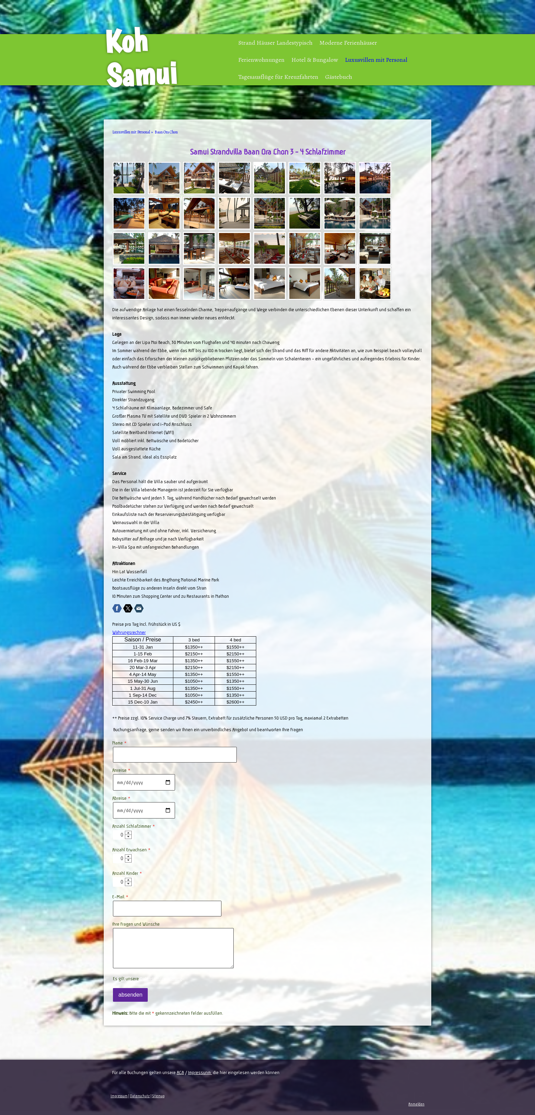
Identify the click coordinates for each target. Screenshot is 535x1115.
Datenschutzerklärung (161, 978)
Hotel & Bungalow (314, 60)
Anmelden (416, 1104)
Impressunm (200, 1072)
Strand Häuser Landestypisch (275, 43)
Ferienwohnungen (261, 60)
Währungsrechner (129, 632)
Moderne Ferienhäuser (348, 43)
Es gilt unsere (147, 978)
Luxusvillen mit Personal (376, 60)
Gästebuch (338, 77)
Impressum (119, 1096)
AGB (180, 1072)
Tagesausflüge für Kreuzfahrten (278, 77)
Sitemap (158, 1096)
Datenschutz (140, 1096)
